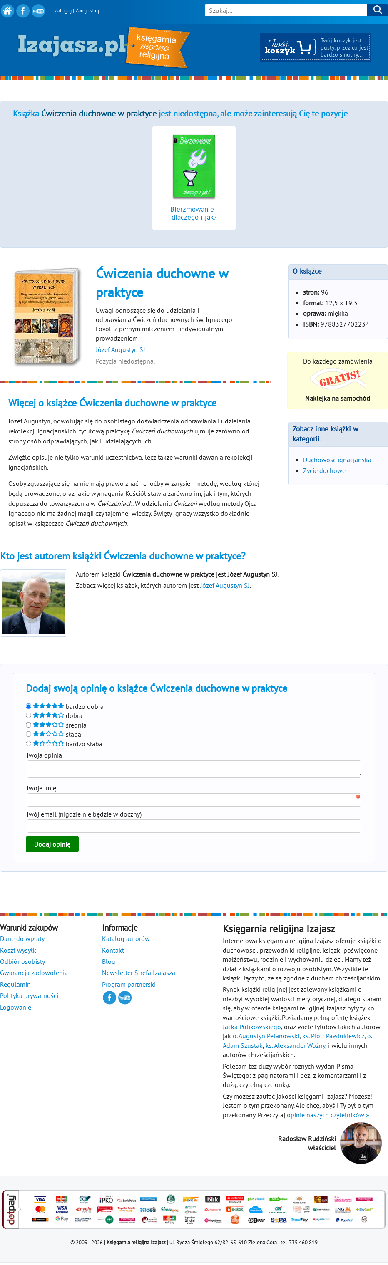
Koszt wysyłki (19, 952)
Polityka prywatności (29, 998)
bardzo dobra (65, 706)
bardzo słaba (64, 744)
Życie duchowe (324, 470)
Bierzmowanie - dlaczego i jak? (194, 213)
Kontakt (113, 952)
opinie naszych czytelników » (328, 1117)
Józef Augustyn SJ (120, 349)
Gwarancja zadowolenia (34, 975)
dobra (54, 715)
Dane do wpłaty (22, 941)
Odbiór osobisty (22, 964)
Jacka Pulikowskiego (252, 1029)
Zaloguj (63, 10)
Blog (108, 964)
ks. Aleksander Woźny (295, 1048)
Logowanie (15, 1009)
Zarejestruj (87, 10)
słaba (53, 734)
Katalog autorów (126, 941)
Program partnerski (129, 987)
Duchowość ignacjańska (337, 459)
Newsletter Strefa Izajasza (138, 975)
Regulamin (15, 987)
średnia (56, 725)
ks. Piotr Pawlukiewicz (333, 1038)
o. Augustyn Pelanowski (266, 1038)
